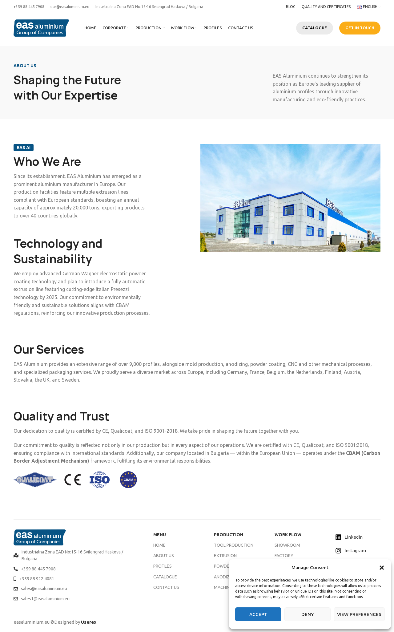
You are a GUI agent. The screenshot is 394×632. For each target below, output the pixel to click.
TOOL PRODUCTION (233, 545)
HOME (159, 545)
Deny (307, 614)
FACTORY (284, 555)
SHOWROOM (287, 545)
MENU (159, 534)
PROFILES (162, 566)
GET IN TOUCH (359, 28)
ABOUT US (163, 555)
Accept (258, 614)
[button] (382, 568)
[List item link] (76, 555)
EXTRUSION (225, 555)
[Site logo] (41, 27)
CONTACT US (166, 587)
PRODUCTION (228, 534)
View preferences (359, 614)
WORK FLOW (288, 534)
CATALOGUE (314, 28)
